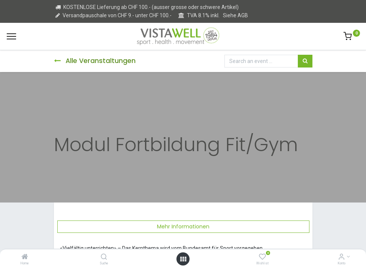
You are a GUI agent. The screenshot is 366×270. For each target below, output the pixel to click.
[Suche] (104, 257)
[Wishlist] (262, 257)
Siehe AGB (235, 15)
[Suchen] (305, 61)
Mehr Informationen (183, 226)
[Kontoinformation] (341, 257)
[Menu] (11, 36)
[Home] (24, 257)
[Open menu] (183, 259)
